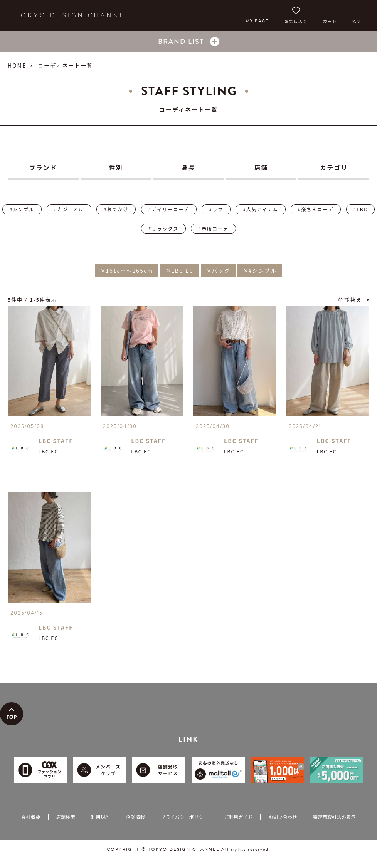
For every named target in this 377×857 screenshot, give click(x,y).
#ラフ (216, 209)
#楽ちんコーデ (316, 209)
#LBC (360, 209)
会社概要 (30, 817)
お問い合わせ (282, 817)
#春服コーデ (213, 228)
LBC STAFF (56, 440)
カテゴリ (334, 167)
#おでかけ (116, 209)
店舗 (261, 167)
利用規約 (100, 817)
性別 (116, 167)
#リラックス (163, 228)
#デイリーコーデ (169, 209)
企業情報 (135, 817)
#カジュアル (69, 209)
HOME (17, 65)
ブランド (43, 167)
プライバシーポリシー (184, 817)
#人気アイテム (260, 209)
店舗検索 (65, 817)
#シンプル (22, 209)
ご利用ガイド (238, 817)
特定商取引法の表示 (334, 817)
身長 (188, 167)
